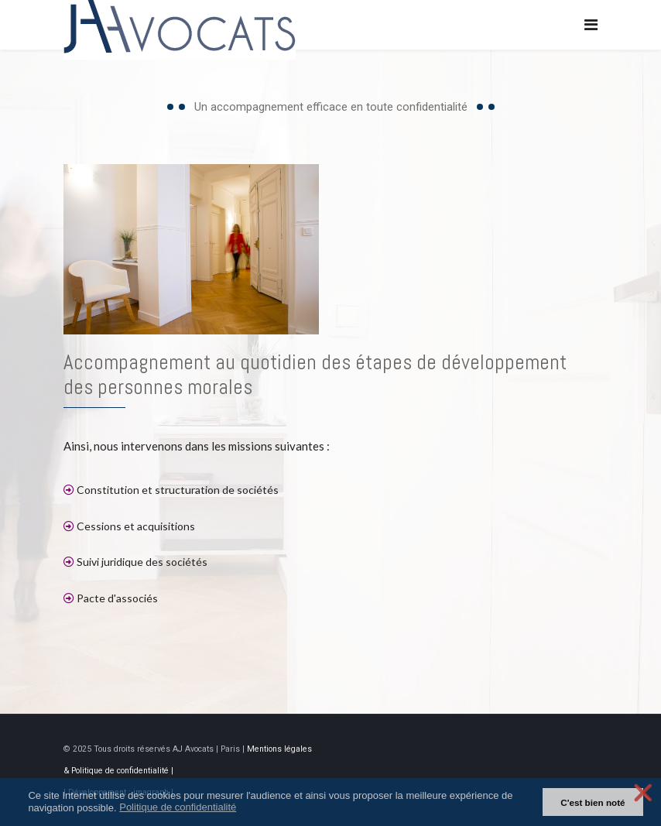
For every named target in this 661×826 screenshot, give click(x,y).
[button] (246, 809)
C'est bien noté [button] (592, 802)
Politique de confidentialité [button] (177, 807)
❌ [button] (643, 793)
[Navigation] (591, 25)
